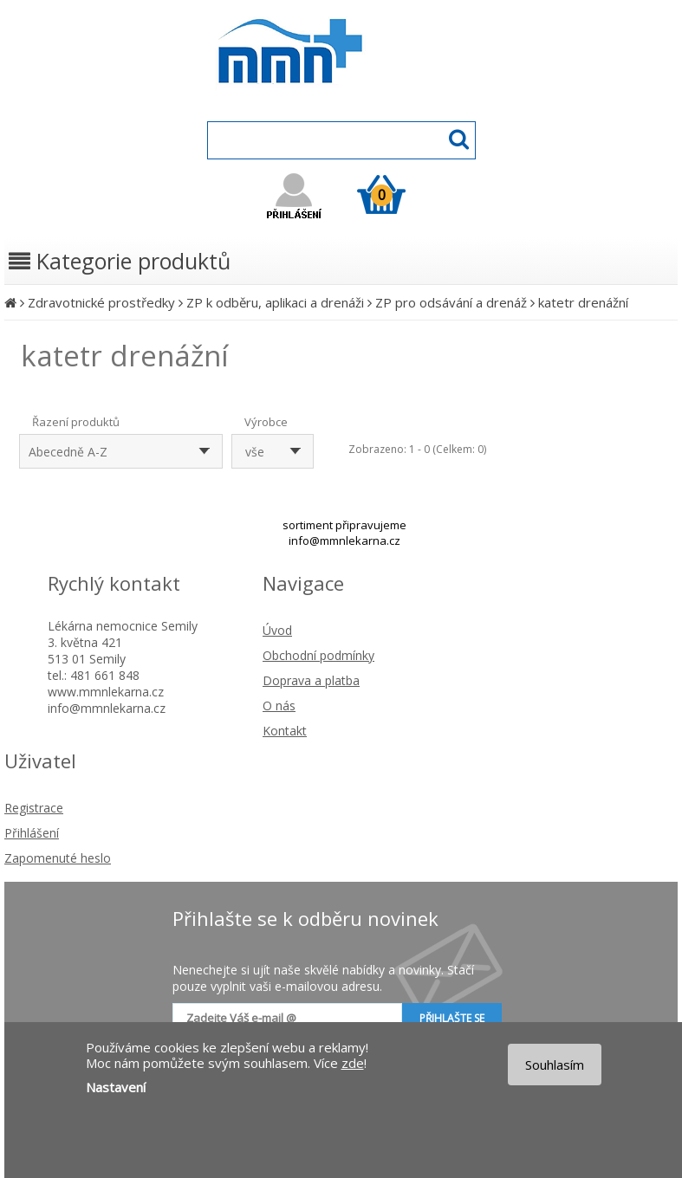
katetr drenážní (583, 302)
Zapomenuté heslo (57, 858)
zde (352, 1062)
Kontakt (285, 730)
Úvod (277, 630)
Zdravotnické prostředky (101, 302)
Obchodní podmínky (318, 655)
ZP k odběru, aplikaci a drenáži (275, 302)
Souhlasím (554, 1064)
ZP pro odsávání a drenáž (451, 302)
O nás (279, 705)
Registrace (33, 807)
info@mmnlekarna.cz (344, 540)
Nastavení (116, 1087)
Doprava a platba (311, 680)
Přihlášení (31, 833)
